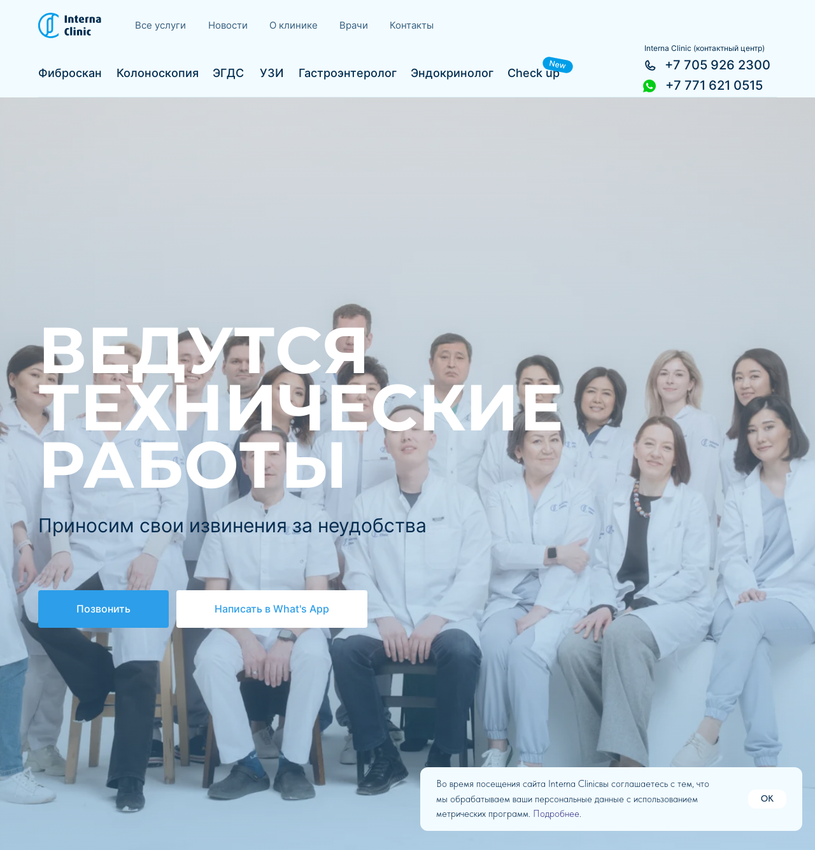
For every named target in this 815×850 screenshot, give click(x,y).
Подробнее (556, 813)
